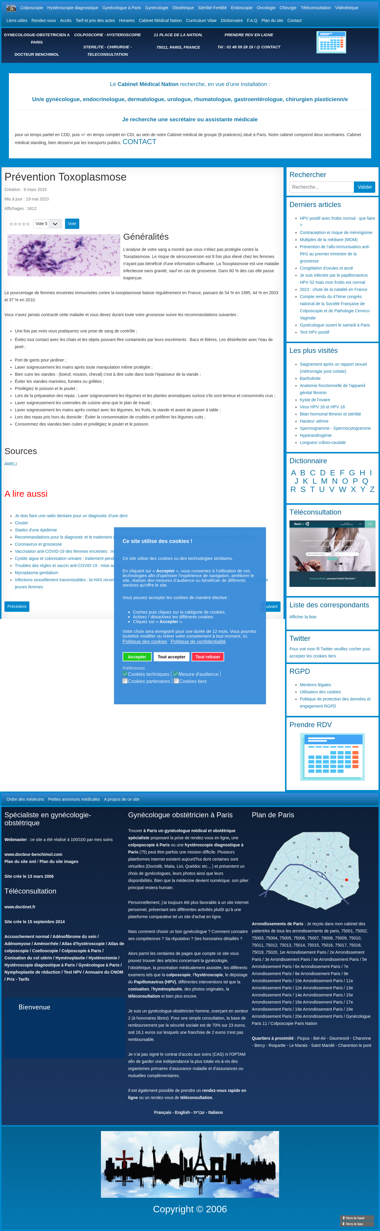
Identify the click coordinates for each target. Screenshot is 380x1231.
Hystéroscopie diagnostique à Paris (39, 965)
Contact (294, 20)
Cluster (21, 522)
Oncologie (266, 7)
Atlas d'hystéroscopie (83, 943)
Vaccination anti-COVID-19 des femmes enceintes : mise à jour (73, 551)
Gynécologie (156, 7)
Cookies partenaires (149, 681)
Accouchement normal (26, 936)
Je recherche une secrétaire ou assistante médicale (190, 119)
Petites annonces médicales (74, 799)
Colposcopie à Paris (81, 950)
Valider (365, 186)
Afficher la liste (302, 616)
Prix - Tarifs (18, 979)
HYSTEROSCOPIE (124, 35)
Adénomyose (17, 943)
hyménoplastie (167, 989)
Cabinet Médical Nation (160, 20)
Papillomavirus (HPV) (155, 982)
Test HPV (73, 972)
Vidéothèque (346, 7)
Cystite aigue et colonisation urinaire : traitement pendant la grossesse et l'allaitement (93, 558)
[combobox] (321, 187)
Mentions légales (315, 684)
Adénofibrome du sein (74, 936)
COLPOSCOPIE (88, 35)
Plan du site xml (20, 861)
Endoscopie (242, 7)
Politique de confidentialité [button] (198, 641)
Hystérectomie (102, 958)
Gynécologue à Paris (121, 7)
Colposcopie (31, 7)
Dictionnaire (232, 20)
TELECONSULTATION (107, 54)
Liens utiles (17, 20)
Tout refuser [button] (208, 656)
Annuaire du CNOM (104, 972)
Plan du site (272, 20)
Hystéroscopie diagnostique (72, 7)
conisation (138, 989)
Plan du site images (58, 861)
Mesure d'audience (198, 674)
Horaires (127, 20)
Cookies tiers (193, 681)
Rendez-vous (43, 20)
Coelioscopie (45, 950)
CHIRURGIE (118, 47)
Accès (66, 20)
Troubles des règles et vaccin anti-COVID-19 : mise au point (70, 565)
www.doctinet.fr (19, 906)
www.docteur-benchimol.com (33, 854)
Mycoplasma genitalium (36, 572)
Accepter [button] (137, 656)
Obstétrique (183, 7)
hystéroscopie (209, 974)
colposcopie (178, 974)
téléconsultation (144, 996)
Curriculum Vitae (201, 20)
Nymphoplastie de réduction (32, 972)
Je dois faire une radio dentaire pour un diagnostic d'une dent (71, 515)
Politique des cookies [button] (145, 641)
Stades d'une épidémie (36, 530)
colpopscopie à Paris (149, 845)
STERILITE (93, 47)
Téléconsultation (316, 7)
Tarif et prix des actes (95, 20)
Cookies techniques (149, 674)
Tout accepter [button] (171, 656)
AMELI (10, 463)
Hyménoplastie (70, 958)
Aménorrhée (46, 943)
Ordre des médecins (25, 799)
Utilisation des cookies (320, 691)
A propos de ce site (121, 799)
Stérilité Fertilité (212, 7)
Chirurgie (288, 7)
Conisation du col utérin (28, 958)
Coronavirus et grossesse (38, 544)
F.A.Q (252, 20)
